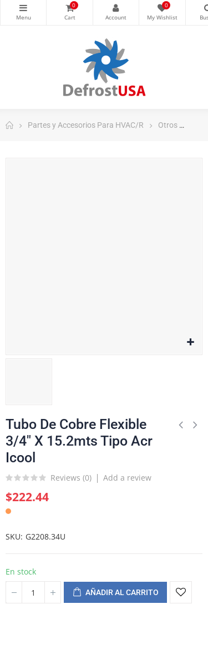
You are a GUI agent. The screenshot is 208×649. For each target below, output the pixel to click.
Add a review (127, 477)
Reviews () (71, 478)
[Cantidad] (33, 592)
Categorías (23, 7)
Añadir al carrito (115, 593)
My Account (116, 7)
